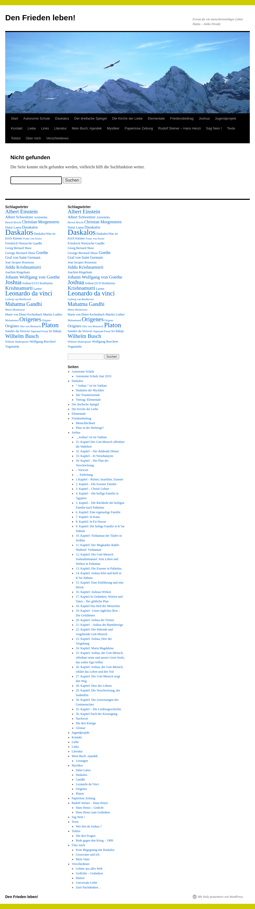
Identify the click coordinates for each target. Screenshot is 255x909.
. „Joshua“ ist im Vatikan (91, 437)
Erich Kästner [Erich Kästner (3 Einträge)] (13, 238)
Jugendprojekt (225, 118)
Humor (80, 878)
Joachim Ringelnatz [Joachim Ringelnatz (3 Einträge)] (17, 272)
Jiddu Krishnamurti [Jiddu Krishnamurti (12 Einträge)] (23, 267)
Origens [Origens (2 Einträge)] (46, 320)
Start (14, 118)
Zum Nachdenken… (88, 887)
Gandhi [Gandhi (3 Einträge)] (37, 243)
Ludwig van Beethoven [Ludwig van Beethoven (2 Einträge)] (18, 299)
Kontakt (16, 128)
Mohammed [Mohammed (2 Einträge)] (12, 320)
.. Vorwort (82, 470)
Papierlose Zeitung (139, 128)
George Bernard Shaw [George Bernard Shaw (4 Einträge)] (20, 253)
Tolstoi (16, 138)
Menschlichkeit (85, 423)
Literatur (60, 128)
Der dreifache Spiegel (90, 118)
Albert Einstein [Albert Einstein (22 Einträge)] (21, 211)
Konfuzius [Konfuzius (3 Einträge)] (46, 283)
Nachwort (82, 718)
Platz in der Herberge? (90, 428)
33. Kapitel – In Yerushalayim (94, 456)
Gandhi (80, 779)
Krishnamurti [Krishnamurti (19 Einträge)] (19, 288)
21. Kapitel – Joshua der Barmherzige (99, 625)
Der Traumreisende (88, 395)
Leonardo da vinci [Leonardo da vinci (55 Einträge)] (28, 293)
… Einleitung (84, 475)
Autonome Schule (36, 118)
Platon (80, 793)
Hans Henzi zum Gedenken (93, 812)
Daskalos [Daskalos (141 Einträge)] (19, 232)
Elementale (156, 118)
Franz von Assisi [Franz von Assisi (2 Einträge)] (32, 238)
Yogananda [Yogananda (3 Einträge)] (12, 346)
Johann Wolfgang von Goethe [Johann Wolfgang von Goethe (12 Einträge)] (32, 277)
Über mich (33, 138)
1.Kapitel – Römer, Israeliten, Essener (99, 479)
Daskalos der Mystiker (90, 390)
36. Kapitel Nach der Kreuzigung (96, 714)
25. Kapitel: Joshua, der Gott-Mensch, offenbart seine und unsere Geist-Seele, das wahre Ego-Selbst (100, 657)
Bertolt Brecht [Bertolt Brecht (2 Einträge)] (13, 222)
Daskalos (62, 118)
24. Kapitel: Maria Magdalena (94, 648)
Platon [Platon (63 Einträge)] (50, 325)
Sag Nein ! (214, 128)
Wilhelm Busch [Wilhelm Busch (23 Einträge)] (22, 336)
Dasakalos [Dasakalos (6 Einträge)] (30, 227)
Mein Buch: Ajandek (87, 128)
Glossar (80, 728)
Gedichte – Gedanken (89, 873)
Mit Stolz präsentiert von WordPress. (221, 897)
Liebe (32, 128)
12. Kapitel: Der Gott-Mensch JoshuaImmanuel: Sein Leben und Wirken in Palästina (97, 559)
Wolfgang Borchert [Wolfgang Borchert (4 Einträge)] (42, 341)
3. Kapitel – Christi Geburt (92, 489)
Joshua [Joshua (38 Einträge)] (13, 282)
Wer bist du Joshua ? (88, 826)
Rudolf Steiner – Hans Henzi (179, 128)
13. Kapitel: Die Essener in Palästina (99, 568)
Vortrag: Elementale (88, 399)
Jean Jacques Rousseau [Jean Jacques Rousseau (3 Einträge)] (19, 262)
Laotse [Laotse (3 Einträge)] (38, 288)
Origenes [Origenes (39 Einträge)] (30, 319)
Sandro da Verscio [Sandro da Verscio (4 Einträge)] (17, 331)
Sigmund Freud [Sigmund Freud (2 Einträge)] (39, 331)
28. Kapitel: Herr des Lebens (94, 686)
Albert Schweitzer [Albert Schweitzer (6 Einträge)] (19, 217)
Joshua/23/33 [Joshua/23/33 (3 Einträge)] (30, 283)
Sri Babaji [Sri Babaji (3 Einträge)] (55, 331)
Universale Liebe (86, 883)
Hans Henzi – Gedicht (89, 807)
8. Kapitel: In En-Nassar (91, 521)
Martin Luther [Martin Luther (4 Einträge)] (52, 314)
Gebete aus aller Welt (89, 868)
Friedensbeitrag (181, 118)
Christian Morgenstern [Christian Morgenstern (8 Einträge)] (40, 222)
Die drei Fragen (85, 836)
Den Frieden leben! (40, 17)
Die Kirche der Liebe (127, 118)
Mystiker (113, 128)
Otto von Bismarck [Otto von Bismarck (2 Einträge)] (30, 326)
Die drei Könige (86, 723)
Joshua (204, 118)
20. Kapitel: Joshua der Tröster (95, 620)
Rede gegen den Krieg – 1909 (94, 840)
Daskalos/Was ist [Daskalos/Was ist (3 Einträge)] (44, 234)
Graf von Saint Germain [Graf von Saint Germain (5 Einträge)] (22, 257)
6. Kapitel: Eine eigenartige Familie (98, 512)
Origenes (81, 789)
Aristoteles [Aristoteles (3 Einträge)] (40, 217)
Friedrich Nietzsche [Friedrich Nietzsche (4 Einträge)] (18, 243)
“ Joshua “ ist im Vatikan (91, 385)
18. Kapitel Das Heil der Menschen (98, 606)
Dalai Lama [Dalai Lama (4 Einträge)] (13, 227)
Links (45, 128)
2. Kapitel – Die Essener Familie (96, 484)
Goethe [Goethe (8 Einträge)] (42, 252)
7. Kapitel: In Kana (88, 517)
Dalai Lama (83, 770)
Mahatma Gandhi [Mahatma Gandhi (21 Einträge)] (23, 304)
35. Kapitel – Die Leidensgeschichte (98, 709)
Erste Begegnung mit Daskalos (95, 850)
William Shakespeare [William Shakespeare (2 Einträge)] (17, 341)
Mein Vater (83, 859)
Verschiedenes (57, 138)
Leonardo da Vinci (87, 784)
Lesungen (82, 761)
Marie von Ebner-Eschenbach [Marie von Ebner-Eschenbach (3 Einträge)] (23, 314)
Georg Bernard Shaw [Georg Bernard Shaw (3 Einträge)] (18, 248)
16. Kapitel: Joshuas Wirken (93, 592)
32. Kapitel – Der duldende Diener (97, 451)
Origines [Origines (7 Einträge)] (12, 326)
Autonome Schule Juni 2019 (93, 376)
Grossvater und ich (87, 854)
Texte (231, 128)
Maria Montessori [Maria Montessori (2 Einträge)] (15, 309)
